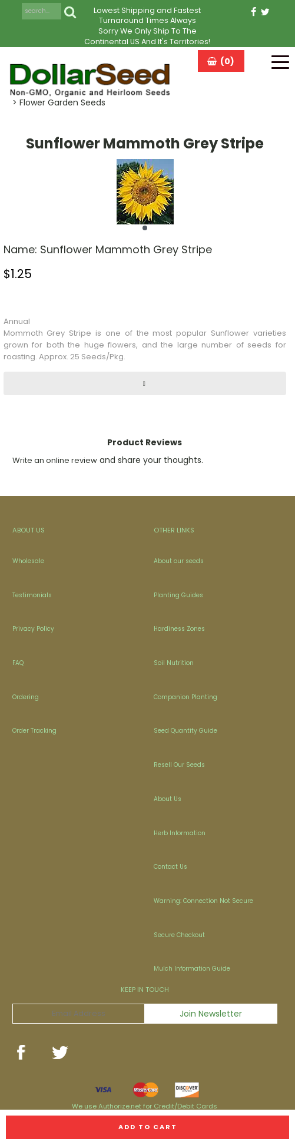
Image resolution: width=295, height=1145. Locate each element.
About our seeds (179, 561)
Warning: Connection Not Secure (203, 900)
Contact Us (170, 866)
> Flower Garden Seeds (58, 102)
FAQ (18, 662)
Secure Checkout (179, 935)
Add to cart (147, 1126)
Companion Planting (185, 697)
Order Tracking (34, 730)
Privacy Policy (33, 628)
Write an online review (54, 460)
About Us (167, 799)
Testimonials (32, 595)
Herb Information (179, 833)
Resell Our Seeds (179, 764)
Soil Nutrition (174, 662)
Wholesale (28, 561)
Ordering (25, 697)
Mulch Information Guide (192, 968)
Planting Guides (178, 595)
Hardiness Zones (179, 628)
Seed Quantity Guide (185, 730)
